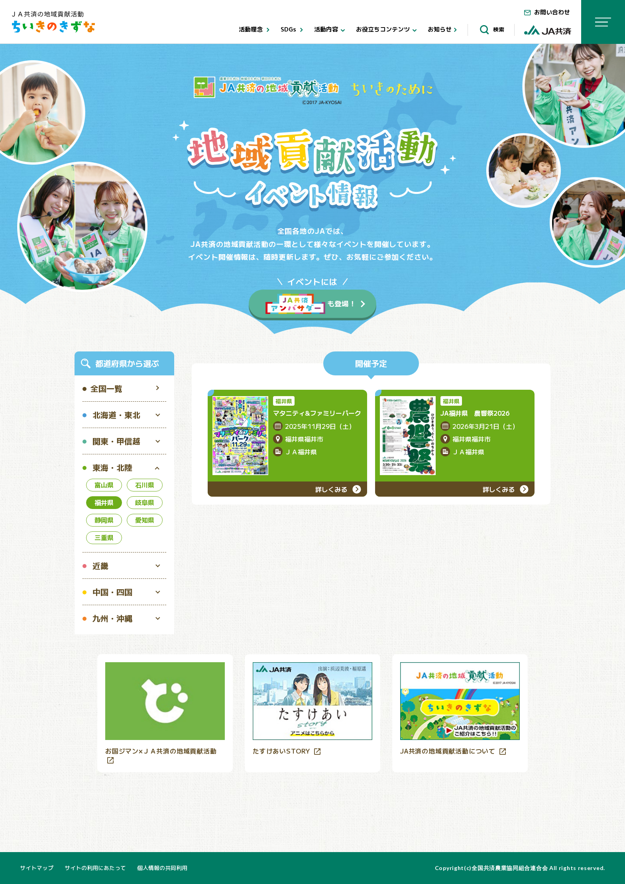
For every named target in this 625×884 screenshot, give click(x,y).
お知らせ (444, 30)
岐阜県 (144, 502)
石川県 (144, 484)
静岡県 (104, 520)
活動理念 (256, 30)
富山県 (104, 484)
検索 (491, 30)
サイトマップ (36, 868)
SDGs (293, 30)
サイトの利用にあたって (95, 868)
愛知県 (144, 520)
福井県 (104, 502)
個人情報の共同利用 (162, 868)
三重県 (104, 537)
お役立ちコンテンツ (388, 30)
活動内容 (331, 30)
